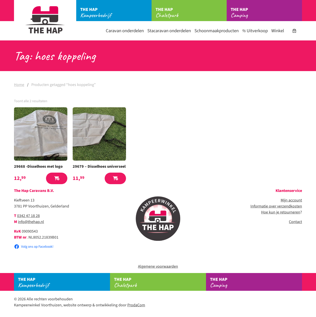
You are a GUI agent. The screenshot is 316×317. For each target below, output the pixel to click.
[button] (56, 178)
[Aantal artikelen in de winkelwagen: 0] (294, 31)
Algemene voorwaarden (158, 266)
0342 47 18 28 (28, 216)
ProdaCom (136, 305)
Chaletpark (191, 12)
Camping (266, 12)
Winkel (277, 31)
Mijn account (291, 200)
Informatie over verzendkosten (276, 206)
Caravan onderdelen (125, 31)
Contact (295, 222)
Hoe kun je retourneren (280, 212)
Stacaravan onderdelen (169, 31)
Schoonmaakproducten (216, 31)
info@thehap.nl (31, 222)
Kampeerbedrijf (116, 12)
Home (19, 85)
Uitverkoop (255, 31)
